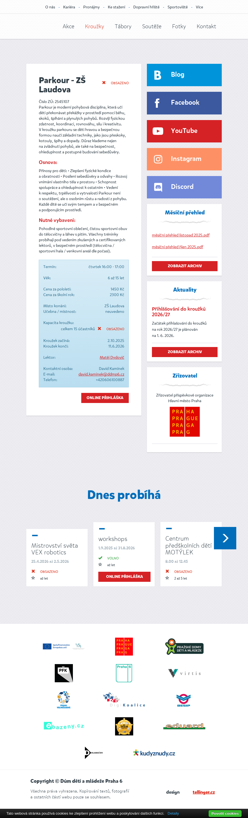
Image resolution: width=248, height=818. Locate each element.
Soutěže (151, 26)
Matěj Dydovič (112, 357)
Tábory (123, 26)
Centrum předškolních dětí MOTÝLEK (188, 545)
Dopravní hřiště (146, 7)
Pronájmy (91, 7)
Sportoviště (178, 7)
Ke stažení (116, 7)
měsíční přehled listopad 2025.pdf (180, 235)
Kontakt (206, 26)
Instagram (186, 159)
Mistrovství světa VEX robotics (54, 549)
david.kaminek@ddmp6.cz (101, 374)
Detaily (173, 813)
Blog (177, 75)
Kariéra (69, 7)
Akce (68, 26)
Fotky (179, 26)
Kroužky (94, 26)
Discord (182, 187)
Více (199, 7)
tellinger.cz (204, 792)
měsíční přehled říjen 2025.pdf (177, 247)
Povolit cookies (225, 813)
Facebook (185, 103)
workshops (112, 539)
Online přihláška (105, 398)
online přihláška (124, 577)
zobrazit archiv (185, 266)
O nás (50, 7)
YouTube (184, 131)
